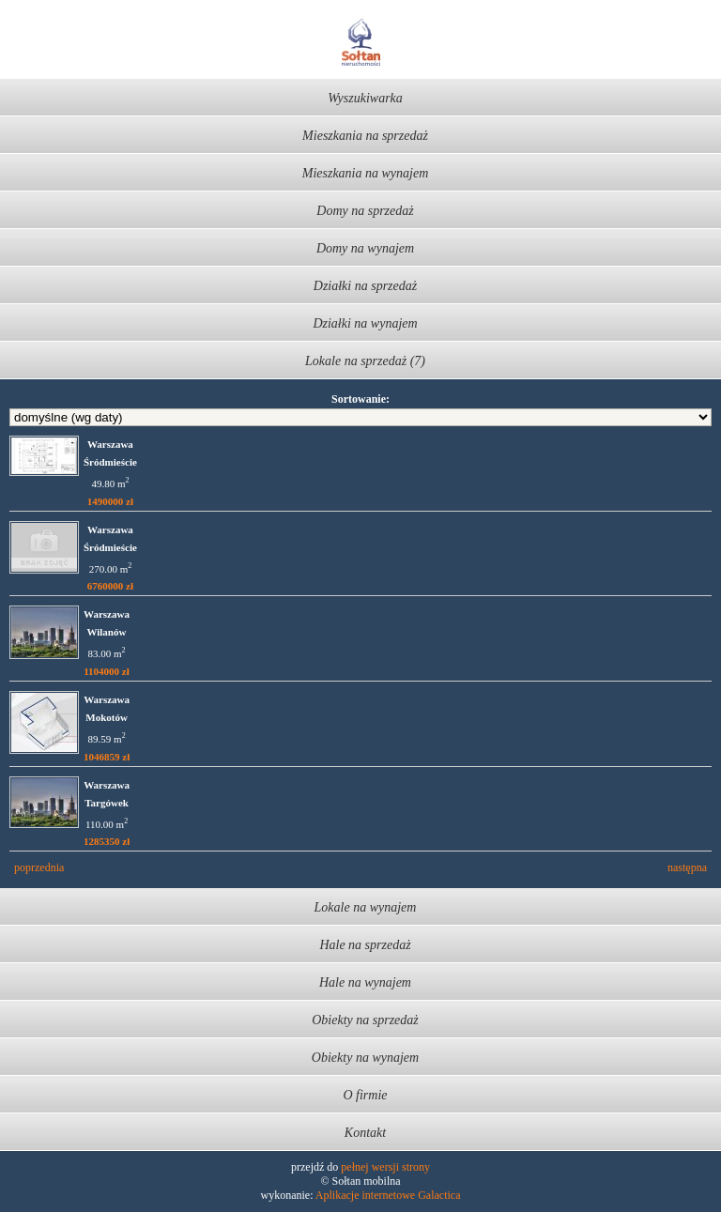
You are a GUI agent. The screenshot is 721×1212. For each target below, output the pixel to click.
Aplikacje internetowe (365, 1195)
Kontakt (365, 1133)
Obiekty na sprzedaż (365, 1020)
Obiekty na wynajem (365, 1058)
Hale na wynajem (365, 982)
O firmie (365, 1095)
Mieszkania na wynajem (365, 173)
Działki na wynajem (365, 323)
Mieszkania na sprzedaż (365, 136)
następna (687, 867)
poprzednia (39, 867)
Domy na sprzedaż (364, 211)
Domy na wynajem (365, 248)
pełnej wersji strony (385, 1167)
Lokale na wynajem (365, 907)
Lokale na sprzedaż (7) (365, 361)
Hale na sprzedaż (364, 945)
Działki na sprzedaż (365, 286)
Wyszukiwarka (365, 98)
